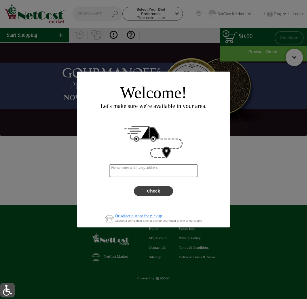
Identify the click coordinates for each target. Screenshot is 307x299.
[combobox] (153, 170)
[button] (7, 290)
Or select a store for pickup (138, 216)
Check (153, 190)
